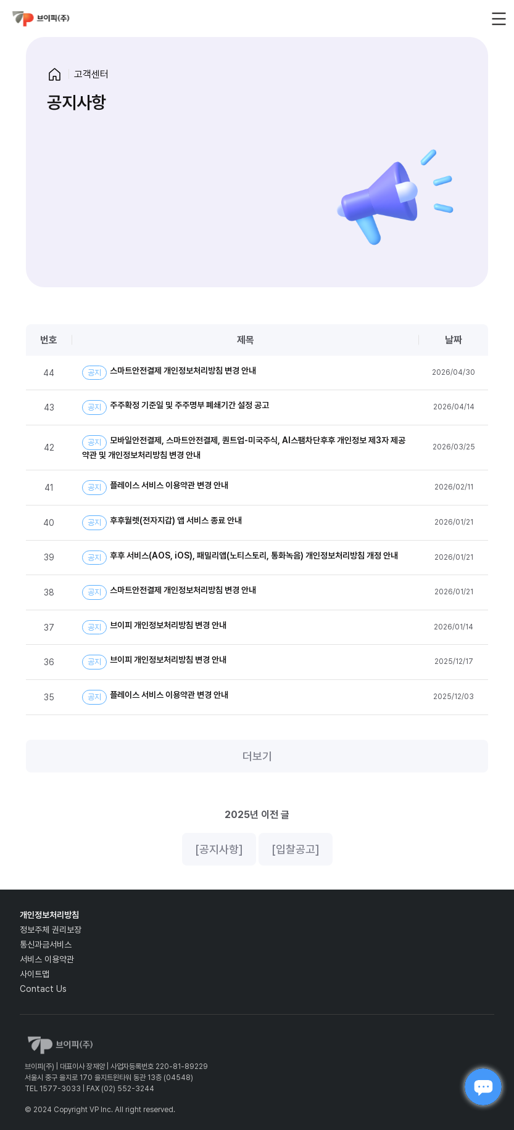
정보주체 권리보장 (50, 930)
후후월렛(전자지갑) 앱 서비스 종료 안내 (162, 522)
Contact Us (43, 989)
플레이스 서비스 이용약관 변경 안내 (155, 487)
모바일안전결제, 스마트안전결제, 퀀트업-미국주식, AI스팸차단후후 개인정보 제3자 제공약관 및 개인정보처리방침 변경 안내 (243, 447)
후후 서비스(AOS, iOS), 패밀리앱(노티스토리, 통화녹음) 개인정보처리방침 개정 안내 (240, 558)
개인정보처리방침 (49, 915)
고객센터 (91, 74)
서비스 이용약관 (47, 959)
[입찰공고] (296, 849)
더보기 (257, 756)
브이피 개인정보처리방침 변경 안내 (154, 627)
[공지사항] (219, 849)
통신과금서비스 (46, 944)
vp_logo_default (40, 19)
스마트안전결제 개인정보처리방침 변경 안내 (169, 373)
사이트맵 (34, 974)
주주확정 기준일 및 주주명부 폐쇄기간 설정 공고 (175, 407)
